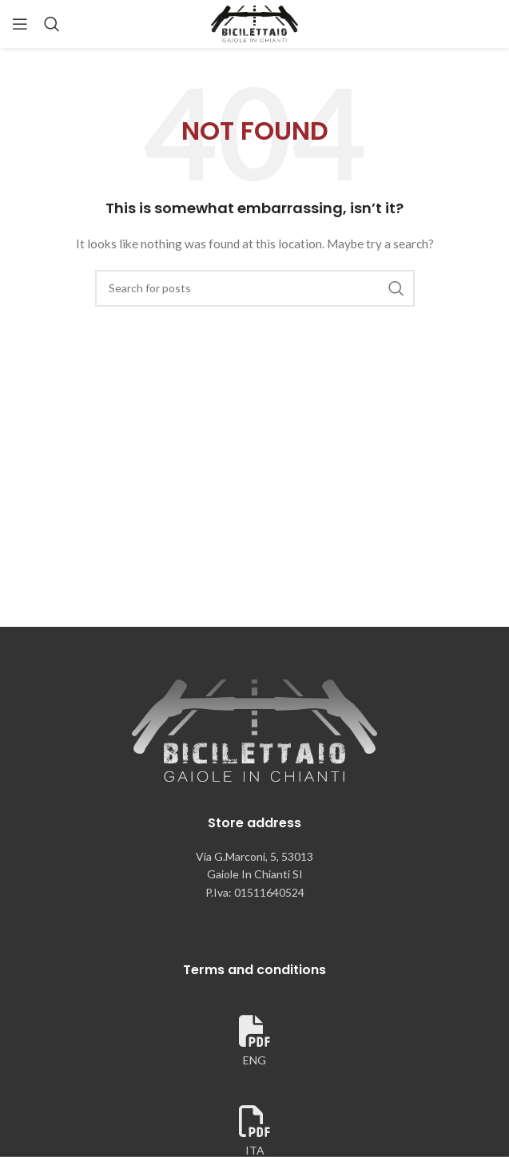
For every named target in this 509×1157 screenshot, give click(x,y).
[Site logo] (255, 23)
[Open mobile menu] (20, 24)
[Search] (52, 24)
